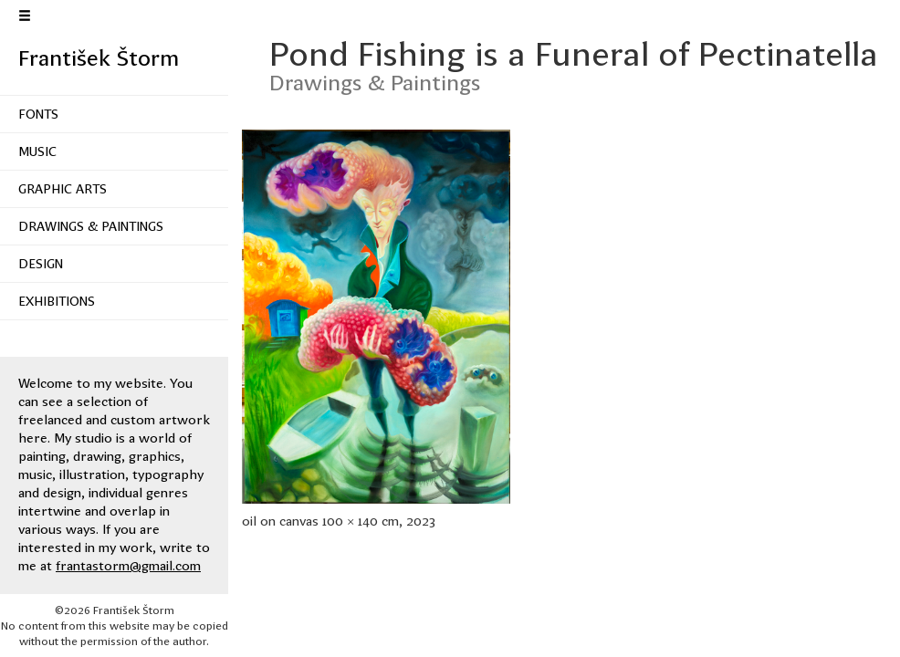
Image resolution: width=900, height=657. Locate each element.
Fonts (38, 114)
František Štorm (98, 58)
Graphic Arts (62, 189)
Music (37, 151)
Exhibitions (56, 301)
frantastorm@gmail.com (128, 565)
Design (40, 263)
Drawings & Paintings (90, 226)
